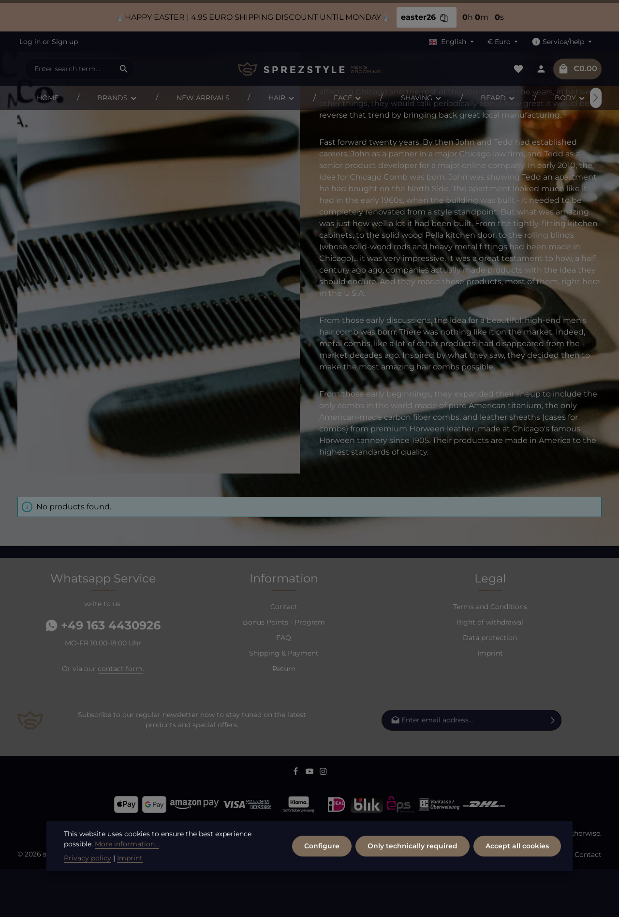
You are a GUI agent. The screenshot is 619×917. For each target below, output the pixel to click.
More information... (127, 872)
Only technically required (412, 874)
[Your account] (541, 69)
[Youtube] (311, 821)
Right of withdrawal (490, 670)
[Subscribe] (553, 768)
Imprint (490, 701)
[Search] (124, 68)
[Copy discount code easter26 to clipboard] (444, 17)
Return (283, 716)
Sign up (65, 41)
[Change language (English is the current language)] (451, 42)
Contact (283, 654)
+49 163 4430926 (103, 673)
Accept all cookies (517, 874)
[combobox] (69, 68)
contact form (120, 716)
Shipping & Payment (284, 701)
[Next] (596, 98)
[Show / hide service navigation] (562, 42)
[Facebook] (297, 821)
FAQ (283, 685)
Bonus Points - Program (284, 670)
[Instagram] (323, 821)
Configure (321, 874)
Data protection (490, 685)
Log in (30, 41)
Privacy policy (87, 886)
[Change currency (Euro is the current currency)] (503, 42)
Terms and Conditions (490, 654)
